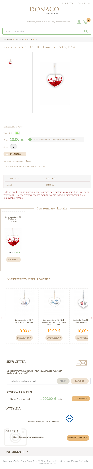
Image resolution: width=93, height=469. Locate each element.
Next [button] (91, 318)
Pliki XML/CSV (66, 3)
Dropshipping (84, 3)
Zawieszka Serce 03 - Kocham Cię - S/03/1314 (13, 219)
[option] (54, 82)
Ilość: (6, 147)
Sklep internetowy (62, 461)
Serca (29, 39)
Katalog (8, 39)
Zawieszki (19, 39)
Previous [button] (1, 318)
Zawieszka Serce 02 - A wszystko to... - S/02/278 (24, 321)
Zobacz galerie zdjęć (77, 438)
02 (36, 39)
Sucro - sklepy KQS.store (45, 463)
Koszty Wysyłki (80, 399)
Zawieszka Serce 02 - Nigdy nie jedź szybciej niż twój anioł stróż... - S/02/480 (54, 322)
